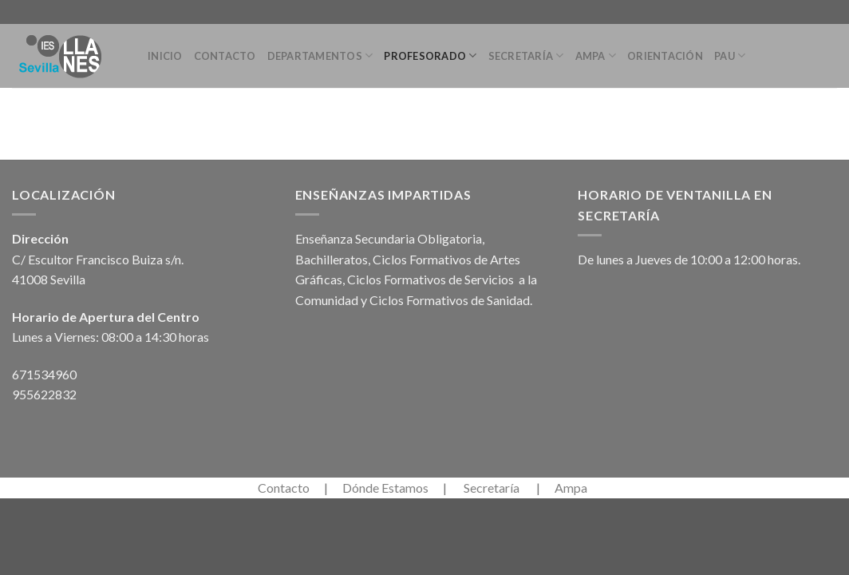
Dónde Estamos (385, 487)
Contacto (225, 56)
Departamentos (320, 55)
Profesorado (430, 55)
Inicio (165, 56)
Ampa (595, 55)
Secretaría (526, 55)
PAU (729, 55)
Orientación (665, 56)
